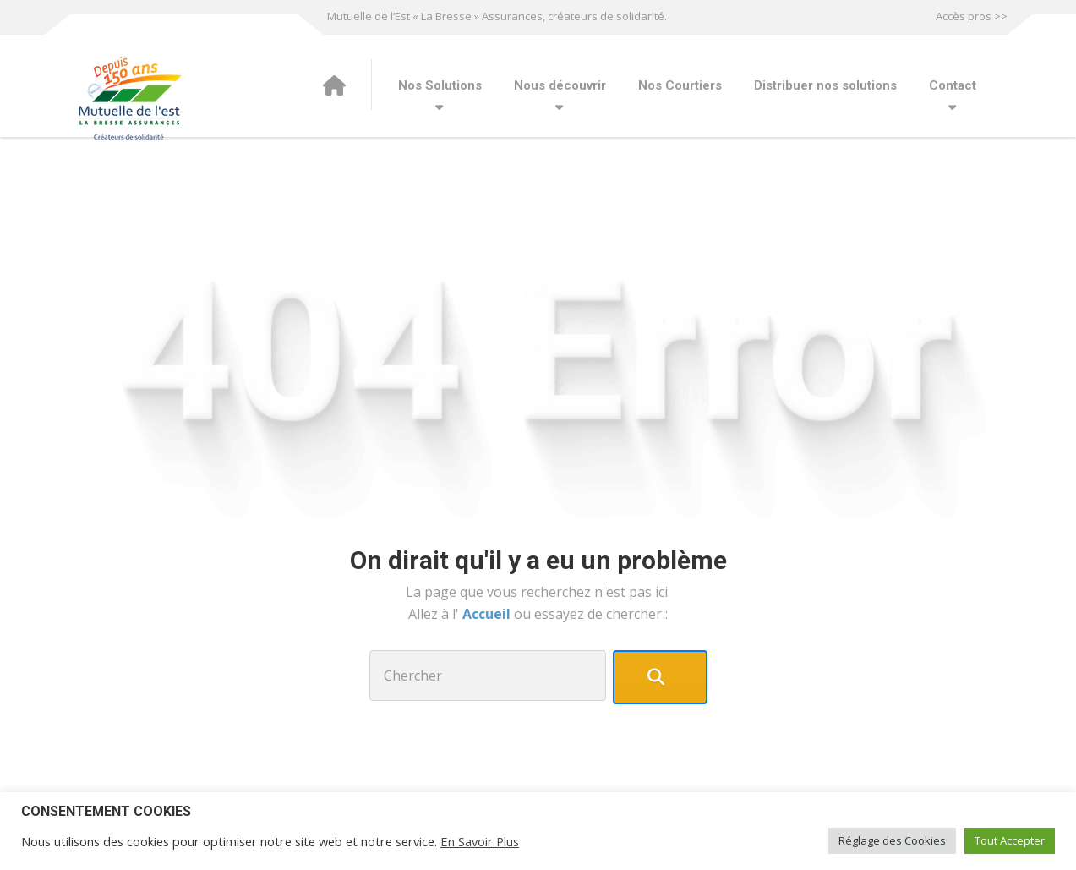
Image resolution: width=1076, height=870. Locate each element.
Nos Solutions (440, 85)
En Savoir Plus (479, 841)
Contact (952, 85)
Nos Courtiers (680, 85)
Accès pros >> (972, 16)
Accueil (488, 614)
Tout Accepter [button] (1010, 840)
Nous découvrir (560, 85)
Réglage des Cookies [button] (892, 840)
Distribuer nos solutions (825, 85)
